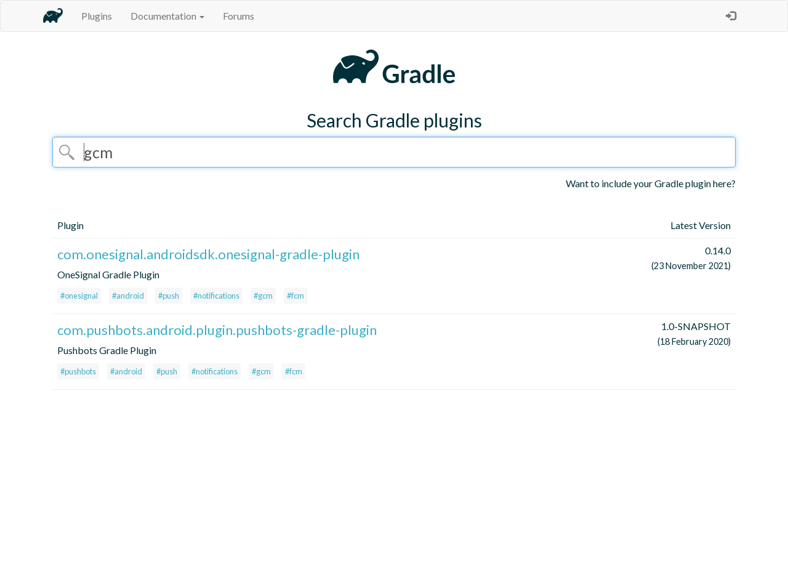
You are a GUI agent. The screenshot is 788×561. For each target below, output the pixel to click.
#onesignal (79, 296)
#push (168, 296)
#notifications (216, 296)
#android (128, 296)
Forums (238, 16)
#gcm (263, 296)
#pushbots (78, 371)
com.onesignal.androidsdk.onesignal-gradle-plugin (208, 254)
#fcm (295, 296)
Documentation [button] (167, 16)
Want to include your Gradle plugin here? (651, 183)
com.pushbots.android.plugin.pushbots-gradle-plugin (217, 329)
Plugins (96, 16)
